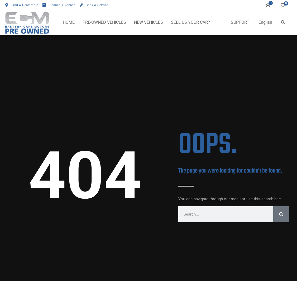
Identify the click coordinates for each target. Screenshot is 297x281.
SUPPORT (240, 22)
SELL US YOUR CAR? (190, 22)
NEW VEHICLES (148, 22)
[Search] (281, 214)
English (265, 22)
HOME (69, 22)
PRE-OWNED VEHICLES (104, 22)
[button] (282, 22)
